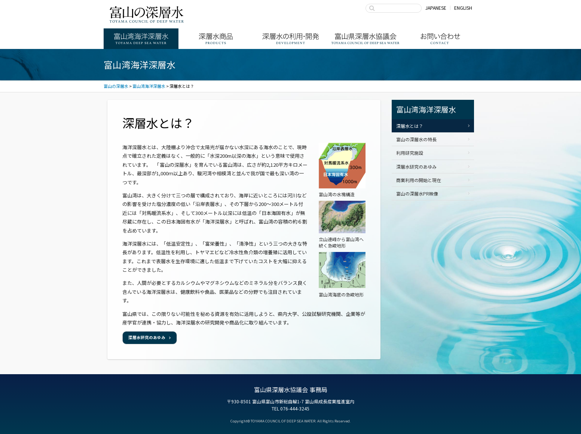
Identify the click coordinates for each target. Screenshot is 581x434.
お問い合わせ (440, 38)
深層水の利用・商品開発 (290, 38)
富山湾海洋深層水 (141, 38)
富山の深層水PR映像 (417, 193)
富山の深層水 (146, 14)
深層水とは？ (409, 126)
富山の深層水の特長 (416, 139)
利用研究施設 (409, 153)
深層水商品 (215, 38)
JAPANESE (435, 7)
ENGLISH (463, 7)
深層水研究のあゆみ (146, 337)
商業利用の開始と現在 (418, 180)
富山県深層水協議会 (365, 38)
